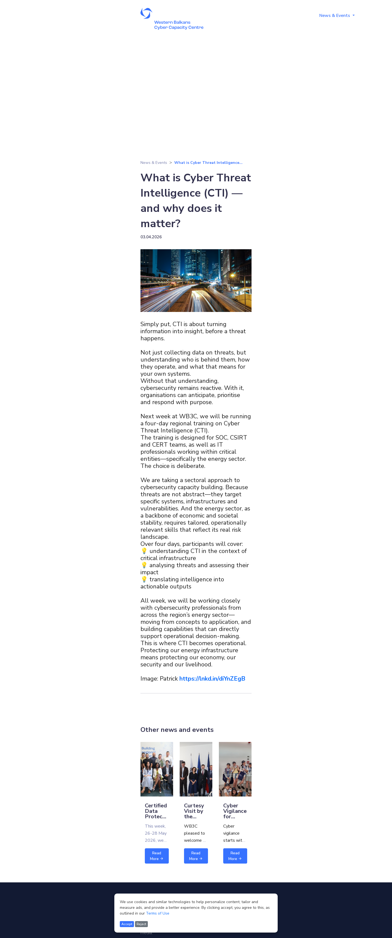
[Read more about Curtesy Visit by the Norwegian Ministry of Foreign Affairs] (196, 769)
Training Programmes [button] (283, 16)
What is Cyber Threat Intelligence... (208, 162)
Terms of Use (157, 913)
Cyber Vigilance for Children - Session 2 (235, 819)
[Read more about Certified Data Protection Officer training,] (156, 769)
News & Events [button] (335, 16)
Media (371, 16)
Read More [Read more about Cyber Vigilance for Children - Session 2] (235, 855)
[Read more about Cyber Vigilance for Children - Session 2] (235, 769)
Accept (126, 924)
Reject (141, 924)
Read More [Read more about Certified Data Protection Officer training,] (157, 855)
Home (219, 16)
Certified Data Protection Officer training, (158, 816)
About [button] (241, 16)
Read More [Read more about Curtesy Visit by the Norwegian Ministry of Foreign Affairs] (196, 855)
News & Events (153, 162)
